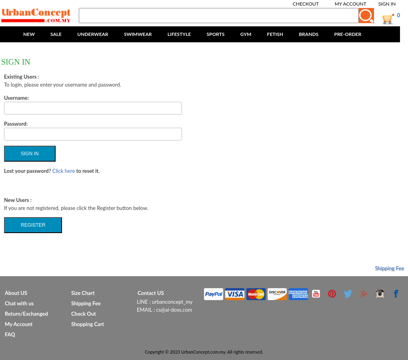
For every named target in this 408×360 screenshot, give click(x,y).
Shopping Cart (87, 324)
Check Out (83, 314)
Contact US (151, 293)
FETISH (275, 34)
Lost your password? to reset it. (52, 171)
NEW (29, 34)
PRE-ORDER (347, 34)
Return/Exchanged (26, 314)
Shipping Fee (389, 268)
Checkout (306, 4)
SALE (56, 34)
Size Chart (83, 293)
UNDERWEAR (92, 34)
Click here (63, 171)
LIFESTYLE (179, 34)
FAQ (10, 334)
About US (16, 293)
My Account (350, 4)
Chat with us (19, 303)
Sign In (387, 4)
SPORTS (215, 34)
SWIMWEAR (138, 34)
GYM (246, 34)
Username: (16, 98)
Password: (16, 124)
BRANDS (308, 34)
